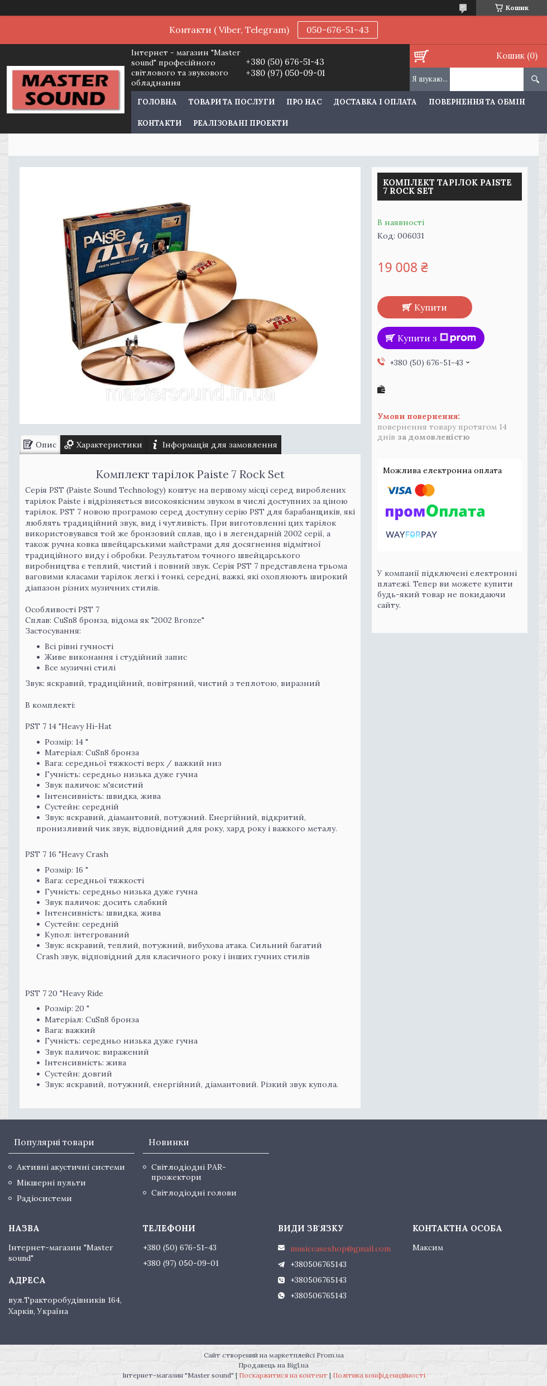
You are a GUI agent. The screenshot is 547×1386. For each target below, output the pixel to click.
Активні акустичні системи (71, 1167)
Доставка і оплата (375, 102)
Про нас (304, 102)
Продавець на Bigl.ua (273, 1365)
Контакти (159, 123)
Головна (157, 102)
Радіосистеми (44, 1198)
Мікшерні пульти (51, 1183)
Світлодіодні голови (194, 1193)
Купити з (436, 338)
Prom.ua (330, 1355)
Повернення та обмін (477, 102)
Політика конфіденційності (379, 1375)
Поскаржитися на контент (283, 1375)
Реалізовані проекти (240, 123)
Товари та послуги (232, 102)
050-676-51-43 (337, 29)
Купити (430, 307)
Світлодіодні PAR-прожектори (188, 1172)
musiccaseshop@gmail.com (340, 1249)
